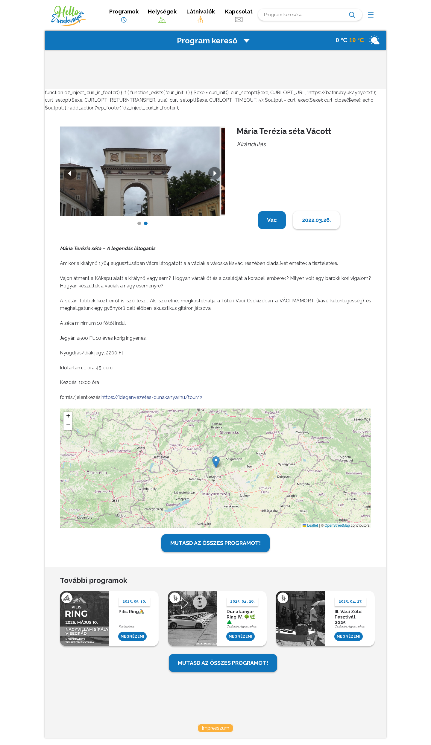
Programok (124, 16)
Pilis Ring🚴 (132, 611)
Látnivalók (200, 16)
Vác (272, 220)
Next (215, 174)
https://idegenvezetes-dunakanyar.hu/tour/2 (151, 397)
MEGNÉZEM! (132, 636)
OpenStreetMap (337, 525)
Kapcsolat (239, 16)
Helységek (162, 16)
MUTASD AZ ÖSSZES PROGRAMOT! (215, 543)
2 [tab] (146, 223)
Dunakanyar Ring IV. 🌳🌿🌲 (241, 616)
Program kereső (214, 40)
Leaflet (310, 525)
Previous (69, 174)
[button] (216, 462)
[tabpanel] (142, 171)
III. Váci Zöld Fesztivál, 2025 (348, 616)
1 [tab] (139, 223)
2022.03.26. (316, 220)
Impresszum (215, 728)
